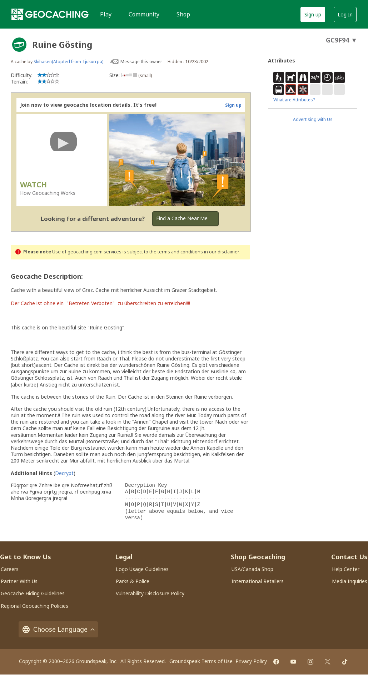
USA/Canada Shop (252, 569)
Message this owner (141, 62)
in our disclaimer (221, 252)
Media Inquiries (349, 581)
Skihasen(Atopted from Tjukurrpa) (68, 62)
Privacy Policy (251, 661)
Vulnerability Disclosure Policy (150, 593)
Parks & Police (132, 581)
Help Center (345, 569)
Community (144, 14)
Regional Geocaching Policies (34, 605)
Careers (10, 569)
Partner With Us (19, 581)
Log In (345, 14)
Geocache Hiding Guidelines (33, 593)
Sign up (312, 14)
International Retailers (258, 581)
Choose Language (58, 629)
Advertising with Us (313, 119)
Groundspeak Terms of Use (201, 661)
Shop (183, 14)
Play (105, 14)
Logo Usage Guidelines (142, 569)
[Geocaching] (50, 14)
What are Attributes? (294, 100)
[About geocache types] (19, 44)
